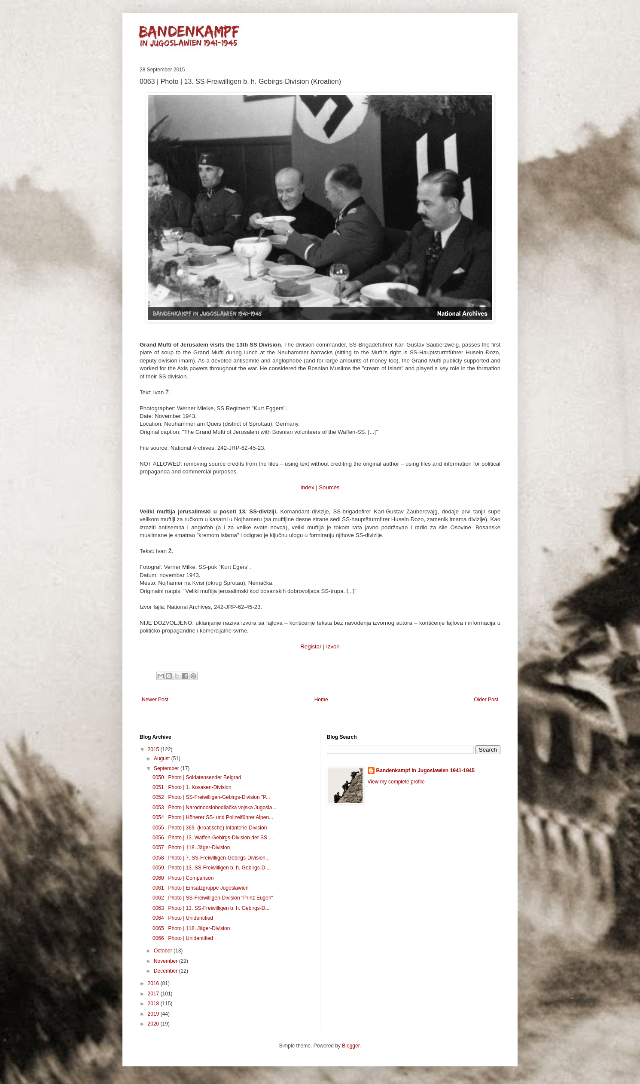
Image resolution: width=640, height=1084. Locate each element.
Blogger (351, 1046)
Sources (329, 487)
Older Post (486, 700)
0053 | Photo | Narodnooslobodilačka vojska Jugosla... (214, 808)
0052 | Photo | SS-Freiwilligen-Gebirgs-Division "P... (211, 797)
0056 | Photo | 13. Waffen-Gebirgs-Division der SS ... (212, 838)
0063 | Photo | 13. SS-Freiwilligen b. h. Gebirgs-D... (210, 908)
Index (307, 487)
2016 (154, 983)
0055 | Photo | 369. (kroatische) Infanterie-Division (209, 828)
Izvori (333, 646)
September (167, 768)
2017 (154, 994)
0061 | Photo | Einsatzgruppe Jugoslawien (200, 888)
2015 (154, 749)
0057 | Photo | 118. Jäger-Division (191, 847)
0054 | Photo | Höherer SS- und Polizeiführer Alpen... (212, 817)
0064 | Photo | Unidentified (182, 918)
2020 (154, 1024)
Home (321, 700)
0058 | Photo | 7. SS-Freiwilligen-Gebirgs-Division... (211, 858)
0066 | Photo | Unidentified (182, 938)
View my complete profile (396, 782)
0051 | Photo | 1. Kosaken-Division (192, 787)
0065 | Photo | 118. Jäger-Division (191, 928)
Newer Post (155, 700)
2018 (154, 1004)
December (166, 971)
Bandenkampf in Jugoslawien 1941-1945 (425, 771)
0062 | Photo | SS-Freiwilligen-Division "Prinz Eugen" (212, 898)
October (164, 951)
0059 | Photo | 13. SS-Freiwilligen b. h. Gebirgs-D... (210, 868)
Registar (310, 646)
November (166, 961)
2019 (154, 1014)
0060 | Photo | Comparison (182, 878)
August (162, 758)
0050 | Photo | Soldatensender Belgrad (196, 777)
